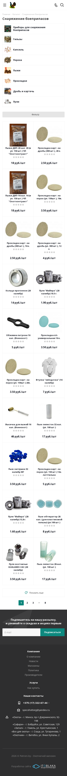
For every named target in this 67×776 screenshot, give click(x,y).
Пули (16, 101)
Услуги (33, 682)
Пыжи (16, 70)
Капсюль (18, 49)
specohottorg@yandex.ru (36, 710)
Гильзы (17, 39)
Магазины (33, 665)
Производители (33, 674)
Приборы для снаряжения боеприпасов (29, 29)
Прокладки (20, 80)
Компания (33, 651)
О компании (33, 656)
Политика (33, 670)
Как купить (33, 687)
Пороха (17, 60)
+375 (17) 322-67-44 (35, 702)
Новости (33, 661)
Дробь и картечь (23, 91)
